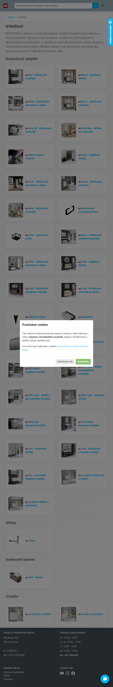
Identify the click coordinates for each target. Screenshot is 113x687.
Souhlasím (83, 361)
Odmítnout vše (65, 361)
